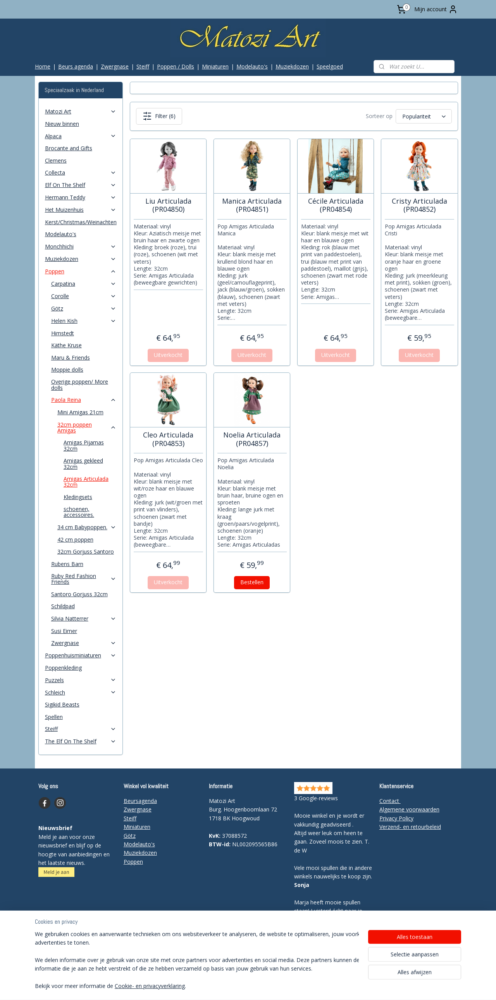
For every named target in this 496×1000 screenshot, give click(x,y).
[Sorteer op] (423, 116)
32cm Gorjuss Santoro (85, 551)
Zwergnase (115, 66)
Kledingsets (78, 497)
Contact (390, 800)
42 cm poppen (75, 539)
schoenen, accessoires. (79, 511)
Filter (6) (158, 116)
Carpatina (83, 283)
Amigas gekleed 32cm (83, 463)
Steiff (142, 66)
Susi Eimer (64, 631)
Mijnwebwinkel (328, 986)
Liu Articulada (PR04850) (168, 205)
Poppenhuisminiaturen (80, 655)
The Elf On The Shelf (80, 741)
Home (42, 66)
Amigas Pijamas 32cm (84, 445)
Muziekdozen (292, 66)
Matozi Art (80, 111)
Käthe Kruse (66, 345)
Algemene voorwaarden (409, 809)
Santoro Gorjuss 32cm (79, 594)
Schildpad (63, 606)
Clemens (56, 160)
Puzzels (80, 680)
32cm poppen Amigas (86, 427)
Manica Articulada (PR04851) (252, 205)
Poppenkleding (63, 667)
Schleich (80, 692)
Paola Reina (83, 399)
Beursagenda (140, 800)
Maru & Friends (70, 357)
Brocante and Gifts (68, 148)
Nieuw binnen (62, 123)
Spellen (54, 716)
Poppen (80, 271)
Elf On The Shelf (80, 185)
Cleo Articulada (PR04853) (168, 439)
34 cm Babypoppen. (86, 527)
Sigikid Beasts (62, 704)
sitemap (215, 986)
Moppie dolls (67, 369)
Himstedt (62, 333)
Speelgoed (330, 66)
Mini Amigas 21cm (80, 412)
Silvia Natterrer (83, 618)
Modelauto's (252, 66)
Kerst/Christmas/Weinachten (81, 222)
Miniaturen (215, 66)
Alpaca (80, 136)
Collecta (80, 172)
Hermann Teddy (80, 197)
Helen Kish (83, 320)
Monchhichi (80, 246)
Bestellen (252, 582)
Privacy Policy (396, 818)
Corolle (83, 296)
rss (231, 986)
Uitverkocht (168, 354)
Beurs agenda (75, 66)
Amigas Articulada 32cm (86, 481)
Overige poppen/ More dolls (79, 384)
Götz (83, 308)
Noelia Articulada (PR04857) (252, 439)
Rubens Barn (67, 564)
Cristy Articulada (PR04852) (419, 205)
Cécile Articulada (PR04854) (335, 205)
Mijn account (436, 9)
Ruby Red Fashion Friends (83, 578)
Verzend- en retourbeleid (410, 826)
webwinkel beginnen (260, 986)
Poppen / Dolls (175, 66)
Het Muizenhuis (80, 209)
